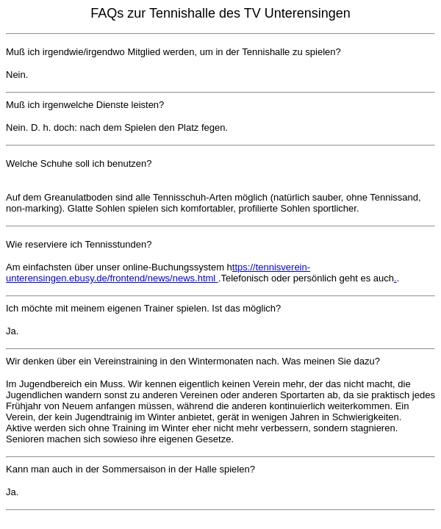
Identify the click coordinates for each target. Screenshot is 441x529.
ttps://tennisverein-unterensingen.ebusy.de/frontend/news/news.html (158, 273)
